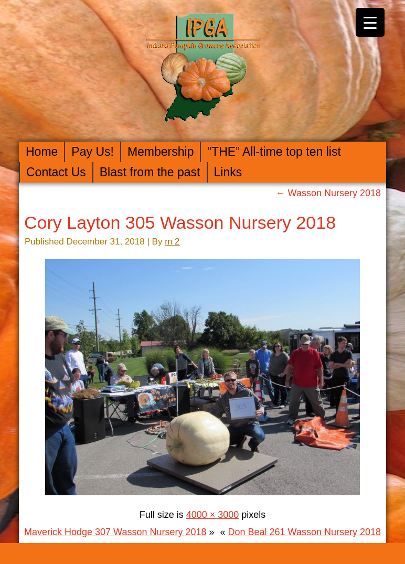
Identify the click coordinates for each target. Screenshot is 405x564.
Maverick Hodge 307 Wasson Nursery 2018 (115, 532)
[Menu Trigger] (370, 22)
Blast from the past (150, 172)
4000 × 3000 (212, 514)
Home (42, 151)
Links (228, 172)
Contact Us (56, 172)
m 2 (172, 242)
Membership (160, 151)
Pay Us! (92, 151)
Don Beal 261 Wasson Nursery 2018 (304, 532)
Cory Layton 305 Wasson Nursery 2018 (180, 222)
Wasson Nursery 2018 (328, 193)
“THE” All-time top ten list (273, 151)
